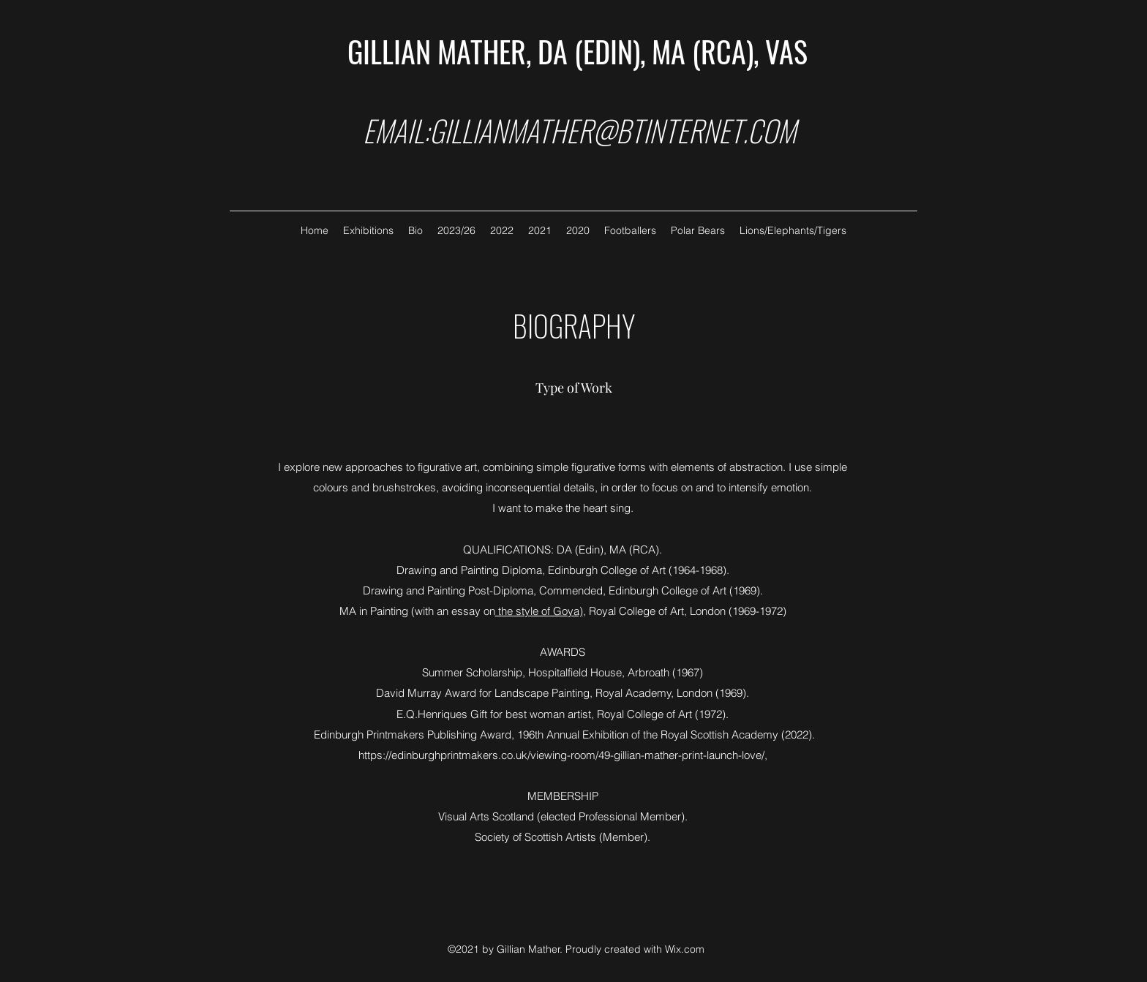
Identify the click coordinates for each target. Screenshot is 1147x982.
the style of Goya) (539, 611)
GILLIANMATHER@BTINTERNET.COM (612, 130)
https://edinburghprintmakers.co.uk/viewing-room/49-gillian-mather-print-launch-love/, (562, 755)
